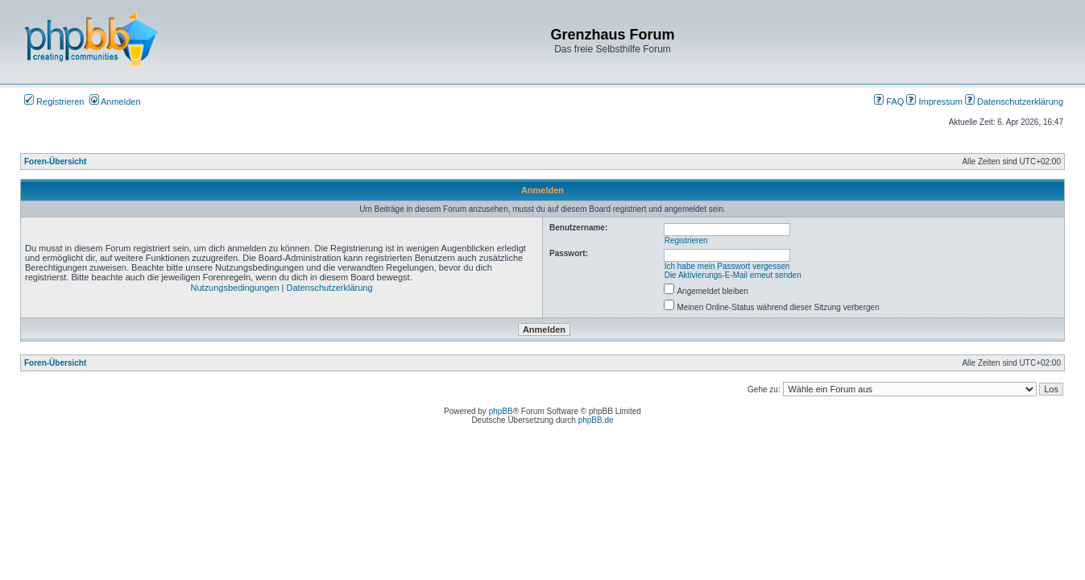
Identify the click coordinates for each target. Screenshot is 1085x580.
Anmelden (115, 101)
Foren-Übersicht (55, 161)
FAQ (889, 101)
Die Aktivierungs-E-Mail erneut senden (733, 275)
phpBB (501, 411)
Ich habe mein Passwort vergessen (727, 266)
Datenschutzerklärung (1014, 101)
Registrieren (54, 101)
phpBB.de (596, 420)
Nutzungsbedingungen (234, 287)
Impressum (934, 101)
